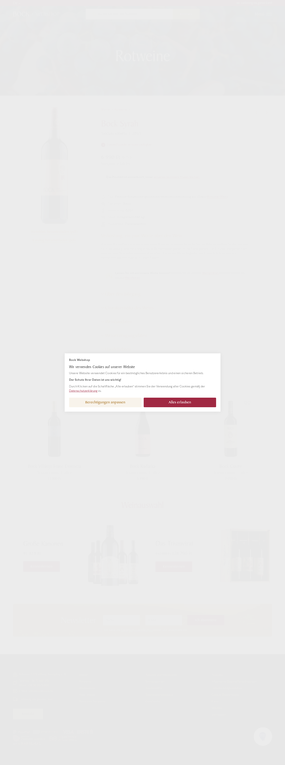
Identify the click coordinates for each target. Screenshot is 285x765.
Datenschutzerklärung (83, 391)
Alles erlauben (180, 402)
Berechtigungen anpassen (105, 402)
